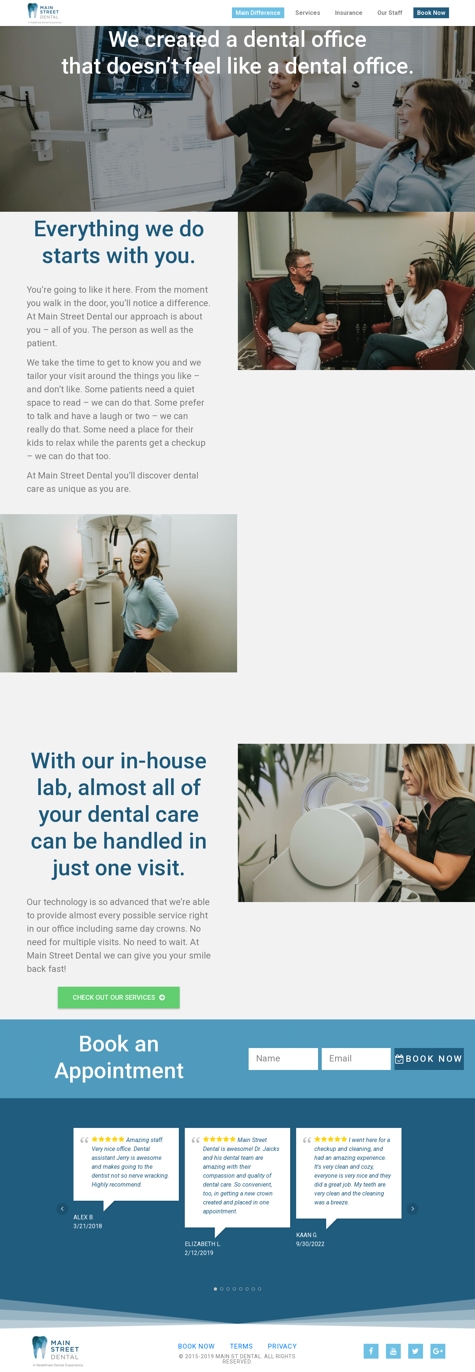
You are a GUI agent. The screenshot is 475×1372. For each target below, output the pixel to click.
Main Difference (258, 11)
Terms (241, 1346)
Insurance (349, 11)
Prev (62, 1209)
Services (307, 11)
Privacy (282, 1346)
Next (413, 1209)
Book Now (431, 11)
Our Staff (389, 11)
